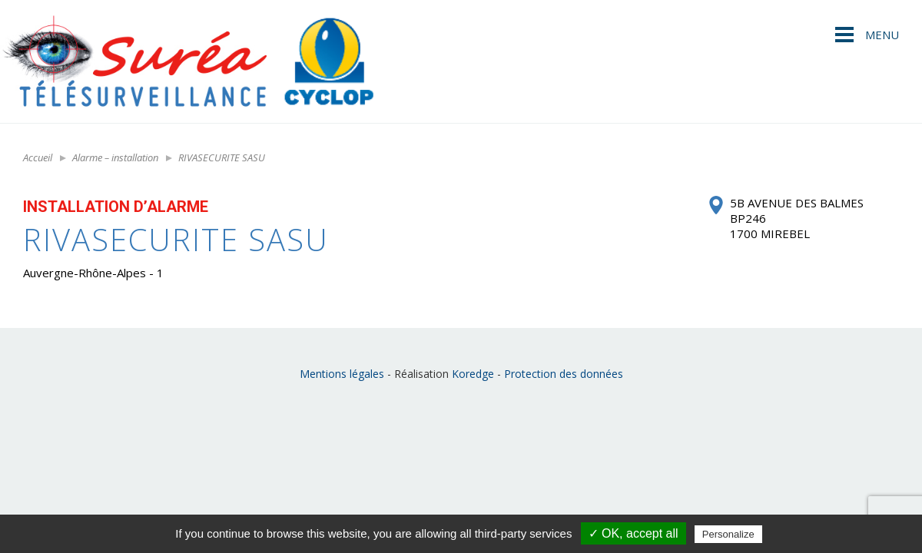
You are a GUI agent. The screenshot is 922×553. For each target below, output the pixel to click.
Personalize (728, 534)
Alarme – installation (115, 157)
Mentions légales (342, 373)
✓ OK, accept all (633, 533)
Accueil (37, 157)
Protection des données (563, 373)
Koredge (473, 373)
